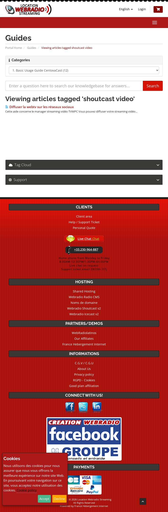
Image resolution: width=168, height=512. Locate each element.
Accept (44, 498)
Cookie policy (27, 490)
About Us (84, 369)
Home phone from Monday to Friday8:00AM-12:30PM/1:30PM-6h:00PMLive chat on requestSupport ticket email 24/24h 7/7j (84, 263)
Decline (59, 498)
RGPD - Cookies (84, 380)
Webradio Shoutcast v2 (84, 308)
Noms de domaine (84, 303)
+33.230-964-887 (86, 249)
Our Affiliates (84, 338)
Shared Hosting (84, 291)
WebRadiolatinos (84, 333)
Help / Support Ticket (84, 222)
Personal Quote (84, 228)
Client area (84, 216)
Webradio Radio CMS (84, 297)
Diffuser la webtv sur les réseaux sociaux (39, 107)
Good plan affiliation (84, 386)
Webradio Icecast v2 (84, 314)
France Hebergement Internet (84, 344)
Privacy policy (84, 374)
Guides (31, 48)
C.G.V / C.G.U (84, 363)
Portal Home (13, 48)
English (126, 9)
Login (142, 9)
